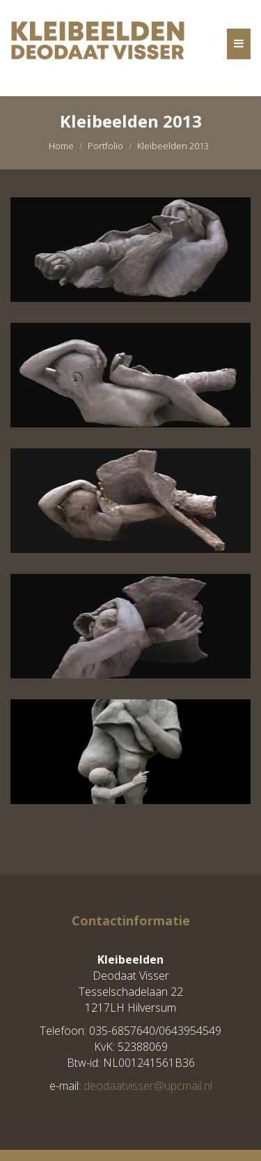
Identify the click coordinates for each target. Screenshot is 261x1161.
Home (61, 145)
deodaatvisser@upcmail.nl (148, 1085)
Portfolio (105, 145)
